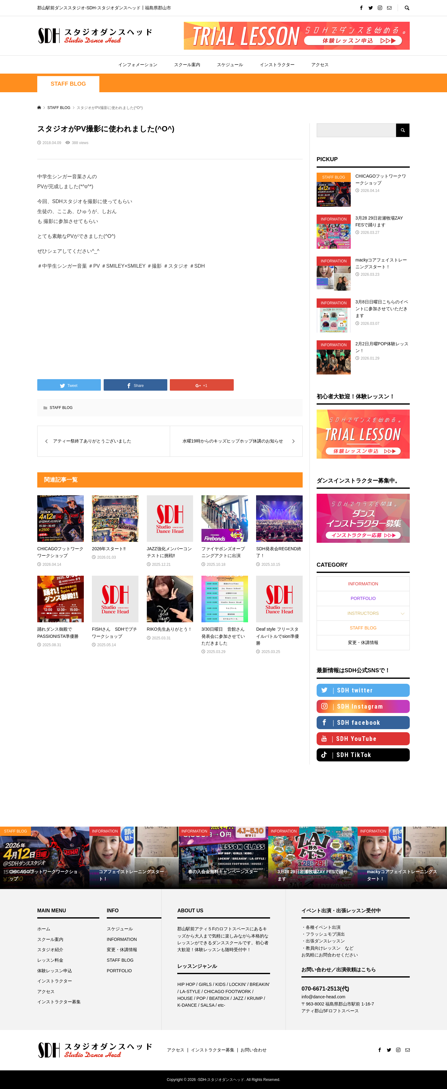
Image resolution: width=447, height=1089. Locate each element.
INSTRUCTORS (363, 613)
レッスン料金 (50, 960)
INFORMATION (363, 583)
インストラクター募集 (59, 1001)
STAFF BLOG (68, 84)
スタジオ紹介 (50, 949)
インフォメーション (137, 64)
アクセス (320, 64)
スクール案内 (187, 64)
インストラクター (277, 64)
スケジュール (230, 64)
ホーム (43, 928)
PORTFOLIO (363, 598)
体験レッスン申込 (54, 970)
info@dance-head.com (323, 996)
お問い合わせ (254, 1049)
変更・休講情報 (363, 642)
